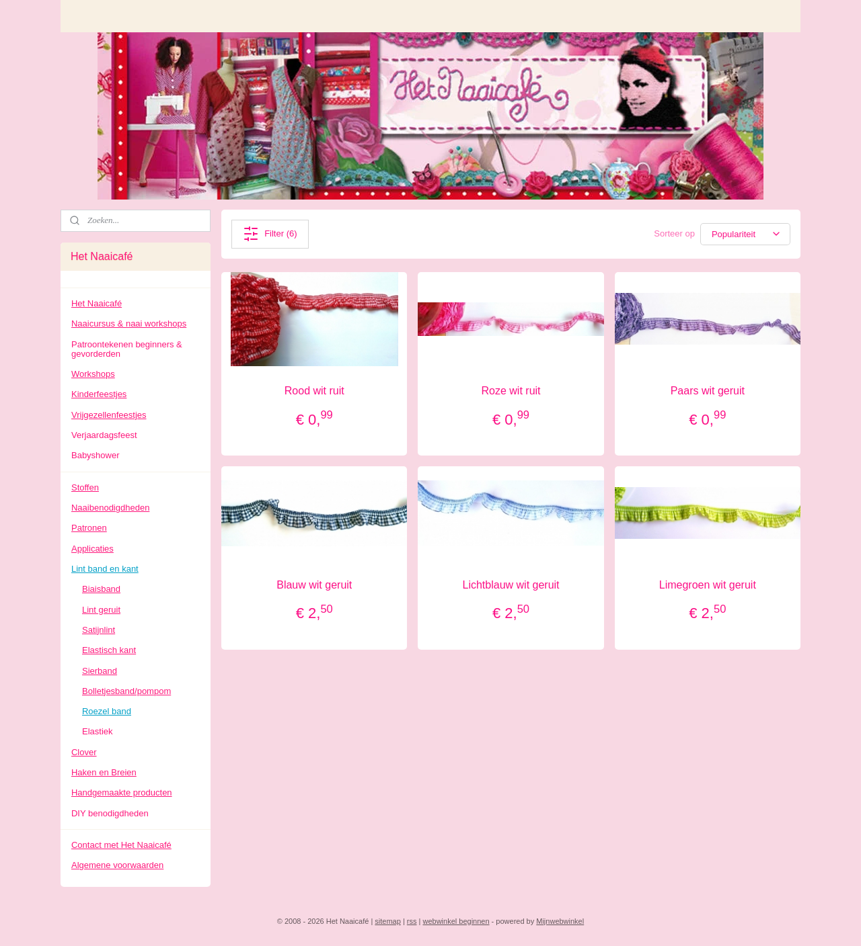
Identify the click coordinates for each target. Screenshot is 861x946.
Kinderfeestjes (98, 394)
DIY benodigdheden (110, 813)
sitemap (388, 921)
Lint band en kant (105, 569)
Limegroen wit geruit (707, 585)
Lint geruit (101, 610)
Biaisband (101, 589)
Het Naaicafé (96, 303)
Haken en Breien (104, 772)
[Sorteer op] (745, 234)
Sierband (99, 671)
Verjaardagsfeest (104, 435)
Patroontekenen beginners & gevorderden (126, 349)
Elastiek (97, 731)
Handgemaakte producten (121, 792)
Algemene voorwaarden (117, 865)
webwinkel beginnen (455, 921)
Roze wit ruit (511, 390)
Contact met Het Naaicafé (121, 845)
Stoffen (85, 487)
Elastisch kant (109, 650)
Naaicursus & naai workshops (128, 323)
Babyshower (95, 455)
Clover (84, 752)
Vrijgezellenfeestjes (109, 415)
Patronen (89, 528)
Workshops (93, 374)
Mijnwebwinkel (560, 921)
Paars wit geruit (708, 390)
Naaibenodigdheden (110, 508)
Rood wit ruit (314, 390)
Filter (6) (270, 234)
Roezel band (106, 711)
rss (412, 921)
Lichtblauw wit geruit (511, 585)
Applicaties (92, 549)
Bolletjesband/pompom (126, 691)
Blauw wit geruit (314, 585)
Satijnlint (98, 630)
